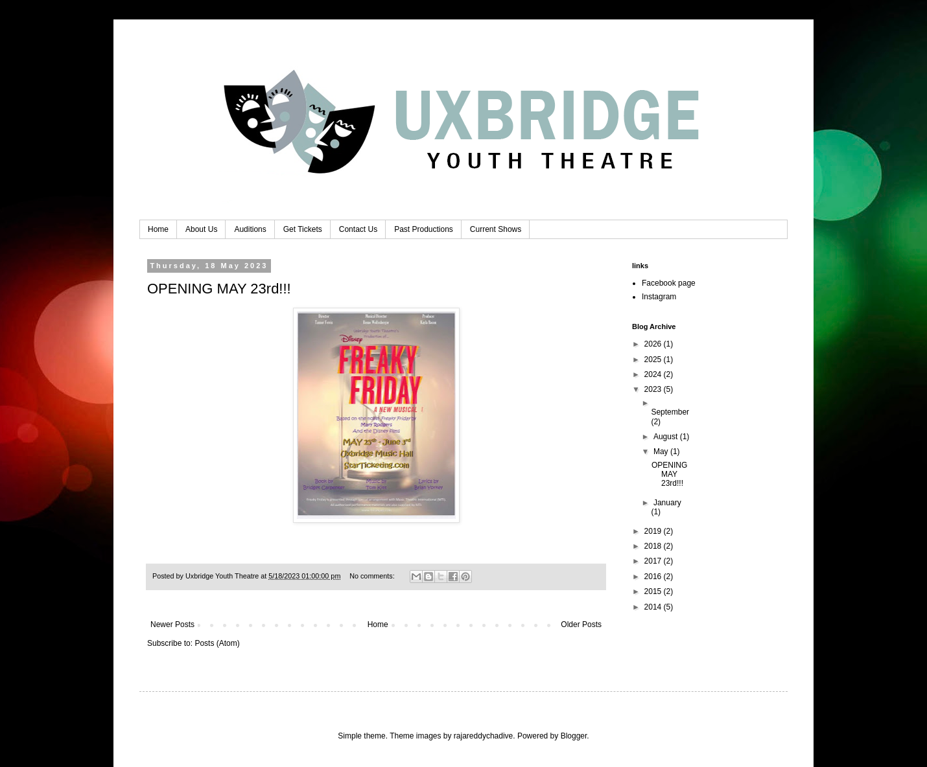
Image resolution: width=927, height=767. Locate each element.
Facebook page (669, 283)
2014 (654, 607)
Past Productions (423, 229)
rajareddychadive (483, 735)
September (670, 412)
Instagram (659, 296)
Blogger (574, 735)
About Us (201, 229)
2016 (654, 576)
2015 (654, 591)
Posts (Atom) (216, 643)
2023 (654, 389)
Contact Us (358, 229)
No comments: (373, 576)
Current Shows (495, 229)
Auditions (250, 229)
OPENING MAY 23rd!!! (219, 288)
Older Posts (581, 624)
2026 (654, 344)
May (661, 451)
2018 (654, 546)
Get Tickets (302, 229)
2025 (654, 359)
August (666, 436)
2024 (654, 374)
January (667, 502)
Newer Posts (172, 624)
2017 (654, 561)
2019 (654, 531)
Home (158, 229)
